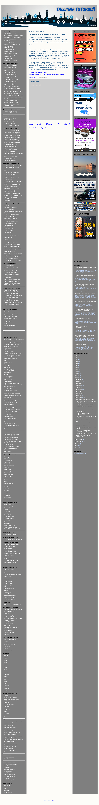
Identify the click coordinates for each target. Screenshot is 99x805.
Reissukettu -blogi (8, 583)
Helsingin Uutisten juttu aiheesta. (38, 72)
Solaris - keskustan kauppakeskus (12, 139)
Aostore (6, 657)
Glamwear (6, 674)
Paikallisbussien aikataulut (10, 564)
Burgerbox (6, 490)
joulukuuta (78, 379)
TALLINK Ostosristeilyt (9, 265)
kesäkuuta (78, 391)
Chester (6, 669)
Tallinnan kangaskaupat (9, 750)
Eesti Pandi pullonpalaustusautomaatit (13, 353)
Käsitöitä (6, 509)
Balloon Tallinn (7, 348)
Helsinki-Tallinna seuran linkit (10, 358)
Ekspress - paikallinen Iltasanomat (12, 320)
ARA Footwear (7, 658)
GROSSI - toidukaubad (9, 176)
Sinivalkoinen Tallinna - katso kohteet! (12, 395)
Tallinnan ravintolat (8, 444)
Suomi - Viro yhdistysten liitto (10, 400)
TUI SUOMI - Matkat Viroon (10, 77)
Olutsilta (6, 374)
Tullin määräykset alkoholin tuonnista (12, 528)
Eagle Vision (6, 706)
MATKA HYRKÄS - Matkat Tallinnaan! (12, 88)
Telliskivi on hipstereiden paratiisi (11, 125)
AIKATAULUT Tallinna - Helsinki (11, 102)
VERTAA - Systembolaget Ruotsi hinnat (13, 302)
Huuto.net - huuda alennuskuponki (12, 246)
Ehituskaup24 (7, 634)
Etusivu (49, 124)
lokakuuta (78, 383)
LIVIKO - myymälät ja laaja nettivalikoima (13, 35)
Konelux (6, 648)
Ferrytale (6, 590)
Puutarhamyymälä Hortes (10, 746)
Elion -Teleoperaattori (9, 730)
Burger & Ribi (7, 492)
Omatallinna (7, 523)
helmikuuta (79, 439)
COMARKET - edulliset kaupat (11, 186)
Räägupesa (6, 467)
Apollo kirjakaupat (8, 723)
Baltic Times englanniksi (9, 325)
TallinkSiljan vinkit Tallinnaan (10, 407)
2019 (76, 369)
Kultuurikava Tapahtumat (10, 118)
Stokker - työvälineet (8, 630)
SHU (5, 686)
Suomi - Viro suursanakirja (10, 399)
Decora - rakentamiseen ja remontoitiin (13, 618)
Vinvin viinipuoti (7, 56)
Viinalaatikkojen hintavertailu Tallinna (84, 404)
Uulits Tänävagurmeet (9, 465)
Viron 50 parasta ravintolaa (10, 443)
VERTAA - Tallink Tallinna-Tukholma (12, 304)
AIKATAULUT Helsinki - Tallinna (11, 100)
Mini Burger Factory (8, 474)
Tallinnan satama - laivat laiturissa (12, 249)
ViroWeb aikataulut (8, 225)
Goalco (5, 788)
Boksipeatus (7, 493)
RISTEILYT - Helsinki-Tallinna (10, 69)
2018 (76, 371)
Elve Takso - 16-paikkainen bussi (11, 544)
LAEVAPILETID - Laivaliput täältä (11, 104)
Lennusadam (7, 367)
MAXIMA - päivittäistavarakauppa (12, 167)
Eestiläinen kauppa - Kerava (10, 780)
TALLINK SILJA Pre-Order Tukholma (12, 291)
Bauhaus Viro (7, 613)
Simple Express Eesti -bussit (10, 550)
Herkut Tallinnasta (8, 771)
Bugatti (5, 667)
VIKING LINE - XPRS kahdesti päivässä (12, 70)
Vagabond (6, 688)
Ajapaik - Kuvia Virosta (9, 504)
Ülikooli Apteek (7, 716)
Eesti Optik (6, 708)
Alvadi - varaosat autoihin (10, 551)
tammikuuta (79, 441)
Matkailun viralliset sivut (9, 525)
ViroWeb (6, 427)
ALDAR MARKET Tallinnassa (10, 183)
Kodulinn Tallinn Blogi (9, 597)
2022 (76, 363)
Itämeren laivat (7, 593)
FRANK (5, 481)
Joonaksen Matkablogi (9, 588)
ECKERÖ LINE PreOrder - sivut (10, 277)
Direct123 (6, 641)
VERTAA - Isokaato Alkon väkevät (11, 300)
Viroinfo (6, 420)
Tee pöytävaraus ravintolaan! (10, 448)
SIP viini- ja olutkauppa (9, 49)
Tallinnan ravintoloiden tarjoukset (11, 446)
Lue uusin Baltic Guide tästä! (10, 112)
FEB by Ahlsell (7, 625)
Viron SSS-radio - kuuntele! (10, 423)
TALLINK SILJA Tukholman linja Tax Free (13, 295)
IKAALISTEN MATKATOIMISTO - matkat (13, 91)
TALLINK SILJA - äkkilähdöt (10, 67)
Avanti (5, 660)
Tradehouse (6, 715)
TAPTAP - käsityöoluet (9, 42)
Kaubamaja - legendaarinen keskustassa (13, 153)
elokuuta (78, 387)
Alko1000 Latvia (7, 785)
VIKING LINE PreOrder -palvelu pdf (11, 281)
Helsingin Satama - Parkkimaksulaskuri (13, 253)
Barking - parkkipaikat (9, 228)
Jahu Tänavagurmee (9, 478)
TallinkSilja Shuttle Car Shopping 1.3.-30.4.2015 (83, 436)
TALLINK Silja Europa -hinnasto (11, 272)
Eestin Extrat (7, 765)
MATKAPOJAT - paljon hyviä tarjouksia (13, 90)
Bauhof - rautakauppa (9, 615)
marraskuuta (79, 381)
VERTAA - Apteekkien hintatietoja (11, 299)
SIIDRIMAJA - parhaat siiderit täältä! (12, 44)
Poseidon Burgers (8, 471)
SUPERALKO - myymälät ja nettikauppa (13, 37)
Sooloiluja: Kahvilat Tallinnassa (11, 435)
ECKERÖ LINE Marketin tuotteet (11, 276)
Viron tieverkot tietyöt (9, 232)
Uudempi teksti (35, 124)
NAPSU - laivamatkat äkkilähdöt (11, 86)
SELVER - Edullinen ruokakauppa (11, 172)
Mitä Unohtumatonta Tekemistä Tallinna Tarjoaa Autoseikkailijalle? (84, 336)
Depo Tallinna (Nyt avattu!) (10, 611)
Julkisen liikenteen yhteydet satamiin (12, 260)
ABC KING (6, 655)
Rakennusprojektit (8, 388)
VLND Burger (7, 457)
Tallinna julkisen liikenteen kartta (11, 214)
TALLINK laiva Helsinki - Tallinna (11, 267)
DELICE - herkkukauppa (9, 174)
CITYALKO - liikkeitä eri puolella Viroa (12, 39)
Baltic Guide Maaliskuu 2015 (82, 425)
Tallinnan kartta (7, 511)
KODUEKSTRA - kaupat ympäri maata (12, 181)
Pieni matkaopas (8, 381)
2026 (76, 355)
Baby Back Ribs (7, 497)
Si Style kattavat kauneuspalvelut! (12, 393)
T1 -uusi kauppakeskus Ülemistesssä (12, 137)
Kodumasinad (7, 646)
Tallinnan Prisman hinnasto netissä (83, 318)
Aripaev (6, 323)
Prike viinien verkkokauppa (10, 55)
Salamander (7, 685)
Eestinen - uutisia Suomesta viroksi (12, 355)
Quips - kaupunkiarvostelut (10, 386)
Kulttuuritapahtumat (8, 364)
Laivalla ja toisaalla (8, 585)
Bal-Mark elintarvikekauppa (10, 764)
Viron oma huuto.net (8, 421)
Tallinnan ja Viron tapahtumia (10, 411)
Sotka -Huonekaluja (8, 748)
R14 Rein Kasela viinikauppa (10, 60)
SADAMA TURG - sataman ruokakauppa (13, 195)
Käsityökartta (7, 365)
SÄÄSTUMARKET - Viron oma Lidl (12, 188)
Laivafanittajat (7, 592)
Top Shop (6, 751)
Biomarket (6, 702)
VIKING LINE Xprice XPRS (9, 284)
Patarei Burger (7, 472)
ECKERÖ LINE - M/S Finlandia (10, 74)
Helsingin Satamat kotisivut (10, 218)
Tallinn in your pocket (9, 518)
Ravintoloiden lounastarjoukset (11, 439)
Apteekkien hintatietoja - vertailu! (11, 699)
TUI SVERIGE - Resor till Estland (11, 79)
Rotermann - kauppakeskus (10, 156)
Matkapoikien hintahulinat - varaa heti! (85, 419)
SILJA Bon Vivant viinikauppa (10, 290)
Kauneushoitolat (7, 362)
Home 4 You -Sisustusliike (10, 734)
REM (5, 683)
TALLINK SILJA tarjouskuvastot (11, 293)
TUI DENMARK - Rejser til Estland (11, 83)
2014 (76, 443)
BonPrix (6, 665)
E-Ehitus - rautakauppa (9, 620)
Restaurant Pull (7, 469)
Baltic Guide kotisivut (8, 349)
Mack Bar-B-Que (8, 476)
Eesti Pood (6, 778)
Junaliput (6, 239)
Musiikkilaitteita (7, 372)
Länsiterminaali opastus (9, 251)
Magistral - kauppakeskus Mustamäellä (13, 148)
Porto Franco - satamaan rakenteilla (12, 130)
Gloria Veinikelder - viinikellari (10, 53)
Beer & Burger (7, 495)
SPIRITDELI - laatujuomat (9, 46)
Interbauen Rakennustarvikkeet (11, 627)
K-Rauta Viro (7, 629)
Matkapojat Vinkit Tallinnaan (10, 371)
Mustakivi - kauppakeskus (10, 160)
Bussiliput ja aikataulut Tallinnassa (12, 553)
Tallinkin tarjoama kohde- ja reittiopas (12, 406)
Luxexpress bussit (8, 548)
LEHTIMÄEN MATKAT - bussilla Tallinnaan (13, 97)
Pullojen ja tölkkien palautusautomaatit (13, 385)
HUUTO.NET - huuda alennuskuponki (12, 98)
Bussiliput (6, 241)
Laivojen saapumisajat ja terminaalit (12, 255)
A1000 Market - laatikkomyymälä (11, 177)
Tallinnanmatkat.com (9, 516)
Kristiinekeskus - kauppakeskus (11, 144)
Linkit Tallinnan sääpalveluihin (11, 334)
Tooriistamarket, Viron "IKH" (10, 632)
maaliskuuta (79, 397)
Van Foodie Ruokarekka (9, 464)
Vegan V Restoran (8, 460)
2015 (76, 377)
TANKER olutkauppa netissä (10, 40)
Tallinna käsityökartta (9, 507)
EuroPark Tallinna (8, 206)
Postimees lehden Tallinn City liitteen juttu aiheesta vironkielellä (46, 74)
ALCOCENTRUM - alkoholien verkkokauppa (14, 33)
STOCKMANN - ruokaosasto (10, 197)
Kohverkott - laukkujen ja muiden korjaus (13, 739)
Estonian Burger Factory (9, 483)
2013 (76, 445)
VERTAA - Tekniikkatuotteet (10, 306)
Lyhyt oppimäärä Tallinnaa (10, 369)
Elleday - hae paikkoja (9, 356)
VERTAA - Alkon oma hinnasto (11, 297)
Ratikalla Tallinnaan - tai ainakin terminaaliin (85, 293)
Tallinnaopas (7, 520)
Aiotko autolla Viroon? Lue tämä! (11, 344)
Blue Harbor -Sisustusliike (10, 727)
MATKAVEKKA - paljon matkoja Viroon (12, 93)
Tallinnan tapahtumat (9, 514)
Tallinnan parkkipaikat (9, 216)
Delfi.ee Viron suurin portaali (10, 527)
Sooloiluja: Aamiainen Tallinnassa (11, 434)
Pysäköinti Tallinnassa (9, 555)
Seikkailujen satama (8, 586)
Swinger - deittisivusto (9, 404)
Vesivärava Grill (7, 458)
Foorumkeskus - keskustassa (10, 149)
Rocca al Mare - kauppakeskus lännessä (13, 134)
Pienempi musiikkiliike (9, 379)
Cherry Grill (6, 488)
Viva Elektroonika (8, 650)
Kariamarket (7, 200)
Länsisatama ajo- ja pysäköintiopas (12, 256)
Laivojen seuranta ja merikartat (11, 221)
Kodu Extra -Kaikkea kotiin (10, 737)
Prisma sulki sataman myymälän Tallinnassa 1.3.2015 (83, 431)
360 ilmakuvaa (7, 513)
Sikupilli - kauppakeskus (9, 151)
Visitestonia (6, 428)
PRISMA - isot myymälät (9, 170)
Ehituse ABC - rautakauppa (10, 622)
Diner (5, 485)
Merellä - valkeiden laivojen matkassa (12, 571)
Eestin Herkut (7, 767)
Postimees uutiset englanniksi (11, 313)
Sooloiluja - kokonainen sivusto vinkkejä (13, 574)
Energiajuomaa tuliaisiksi (80, 344)
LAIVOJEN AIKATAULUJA (10, 105)
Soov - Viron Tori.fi (8, 397)
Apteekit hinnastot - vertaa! (10, 697)
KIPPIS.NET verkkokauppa (10, 47)
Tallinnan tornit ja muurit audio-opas (12, 413)
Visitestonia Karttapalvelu (10, 506)
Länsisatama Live (8, 237)
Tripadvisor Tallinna (8, 416)
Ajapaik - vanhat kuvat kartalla (11, 346)
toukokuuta (79, 393)
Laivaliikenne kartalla (9, 234)
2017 (76, 373)
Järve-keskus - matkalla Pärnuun (11, 155)
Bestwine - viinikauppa (9, 51)
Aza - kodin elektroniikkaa (10, 639)
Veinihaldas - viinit (8, 58)
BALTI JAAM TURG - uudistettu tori (12, 193)
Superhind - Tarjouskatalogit (10, 402)
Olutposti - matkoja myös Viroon (11, 578)
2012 (76, 448)
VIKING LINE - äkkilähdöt (9, 72)
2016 (76, 375)
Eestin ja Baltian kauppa (9, 776)
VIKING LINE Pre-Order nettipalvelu (12, 279)
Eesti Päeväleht (7, 321)
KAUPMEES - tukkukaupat (10, 190)
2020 (76, 367)
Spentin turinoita (8, 581)
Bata (5, 664)
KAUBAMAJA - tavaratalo (10, 198)
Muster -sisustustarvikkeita (10, 743)
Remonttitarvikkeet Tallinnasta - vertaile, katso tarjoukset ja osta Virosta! (84, 310)
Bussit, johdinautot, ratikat (10, 562)
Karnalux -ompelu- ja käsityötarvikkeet (13, 736)
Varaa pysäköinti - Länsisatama (11, 258)
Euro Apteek (7, 709)
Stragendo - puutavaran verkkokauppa (13, 609)
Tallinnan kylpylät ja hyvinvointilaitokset (13, 539)
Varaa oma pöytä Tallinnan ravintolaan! (13, 441)
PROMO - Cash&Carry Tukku (10, 191)
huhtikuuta (79, 395)
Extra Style (6, 672)
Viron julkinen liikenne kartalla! (11, 207)
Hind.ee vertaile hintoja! (9, 644)
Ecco (5, 671)
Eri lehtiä (6, 328)
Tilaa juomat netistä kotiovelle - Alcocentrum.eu (82, 327)
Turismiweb (6, 579)
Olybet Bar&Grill (7, 451)
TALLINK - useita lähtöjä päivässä (11, 65)
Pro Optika (6, 713)
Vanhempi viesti (64, 124)
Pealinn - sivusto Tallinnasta (10, 316)
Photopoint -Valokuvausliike (10, 744)
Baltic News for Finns (9, 351)
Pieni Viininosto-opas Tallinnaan (11, 383)
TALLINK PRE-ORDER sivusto (10, 269)
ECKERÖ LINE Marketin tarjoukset (11, 274)
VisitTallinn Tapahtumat (9, 119)
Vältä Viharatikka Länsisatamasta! (12, 227)
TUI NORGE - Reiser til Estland (10, 81)
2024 (76, 359)
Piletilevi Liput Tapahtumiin (10, 123)
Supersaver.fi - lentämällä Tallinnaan (12, 244)
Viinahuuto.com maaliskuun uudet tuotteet (86, 433)
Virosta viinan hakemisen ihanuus (11, 425)
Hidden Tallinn (7, 360)
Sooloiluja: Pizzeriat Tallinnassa (11, 437)
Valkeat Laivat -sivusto (9, 569)
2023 (76, 361)
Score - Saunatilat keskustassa (11, 392)
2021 (76, 365)
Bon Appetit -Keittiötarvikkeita (11, 729)
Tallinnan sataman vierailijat (10, 213)
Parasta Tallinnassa (8, 378)
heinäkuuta (79, 389)
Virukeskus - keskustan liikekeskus (12, 135)
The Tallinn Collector (8, 414)
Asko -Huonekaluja (8, 725)
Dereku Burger (7, 486)
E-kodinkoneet (7, 643)
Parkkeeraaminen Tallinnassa (11, 560)
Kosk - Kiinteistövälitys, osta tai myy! (12, 758)
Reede (5, 681)
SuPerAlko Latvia (8, 792)
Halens (5, 676)
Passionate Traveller (8, 572)
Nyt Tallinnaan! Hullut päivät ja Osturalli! (85, 399)
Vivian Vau (6, 690)
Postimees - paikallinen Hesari (11, 314)
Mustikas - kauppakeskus (10, 146)
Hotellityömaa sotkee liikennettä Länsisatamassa (83, 414)
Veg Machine (7, 462)
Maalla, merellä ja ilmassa (10, 595)
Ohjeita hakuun (7, 790)
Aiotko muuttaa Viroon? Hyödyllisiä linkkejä (14, 339)
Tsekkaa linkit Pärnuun (9, 757)
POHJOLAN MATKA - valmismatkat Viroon (13, 95)
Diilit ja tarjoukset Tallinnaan (10, 534)
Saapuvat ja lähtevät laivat (10, 220)
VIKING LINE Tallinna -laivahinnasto (12, 283)
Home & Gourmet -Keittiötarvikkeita (12, 732)
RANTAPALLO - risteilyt (9, 84)
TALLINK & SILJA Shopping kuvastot (12, 270)
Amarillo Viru (7, 499)
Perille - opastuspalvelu (9, 546)
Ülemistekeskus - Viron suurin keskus (12, 132)
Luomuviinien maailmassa (10, 599)
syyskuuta (78, 385)
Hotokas (6, 479)
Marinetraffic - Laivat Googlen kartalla (12, 248)
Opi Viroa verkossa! (8, 376)
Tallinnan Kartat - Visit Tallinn (10, 341)
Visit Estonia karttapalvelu (10, 209)
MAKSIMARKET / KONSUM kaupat (12, 184)
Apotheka (6, 695)
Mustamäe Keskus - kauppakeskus (12, 141)
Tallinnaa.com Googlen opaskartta (12, 409)
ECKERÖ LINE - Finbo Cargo (10, 76)
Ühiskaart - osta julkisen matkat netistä (13, 211)
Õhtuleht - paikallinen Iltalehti (10, 318)
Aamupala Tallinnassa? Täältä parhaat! (13, 342)
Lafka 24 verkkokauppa (9, 769)
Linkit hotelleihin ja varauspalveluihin (12, 604)
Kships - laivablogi (8, 576)
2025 (76, 357)
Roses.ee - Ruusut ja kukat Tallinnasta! (13, 722)
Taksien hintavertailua (9, 557)
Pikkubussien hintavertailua (10, 558)
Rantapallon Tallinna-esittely (10, 390)
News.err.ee (6, 311)
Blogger (53, 800)
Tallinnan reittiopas (8, 230)
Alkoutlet (6, 787)
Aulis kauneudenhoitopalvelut (11, 701)
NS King (5, 679)
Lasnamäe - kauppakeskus (10, 158)
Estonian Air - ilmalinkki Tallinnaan (12, 242)
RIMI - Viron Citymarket (9, 169)
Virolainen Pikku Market (9, 774)
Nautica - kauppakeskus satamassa (12, 142)
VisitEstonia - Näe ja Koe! (9, 121)
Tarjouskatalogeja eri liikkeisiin (11, 111)
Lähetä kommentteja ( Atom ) (40, 128)
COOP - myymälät (8, 179)
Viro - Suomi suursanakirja (10, 418)
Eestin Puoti (6, 772)
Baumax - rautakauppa (9, 616)
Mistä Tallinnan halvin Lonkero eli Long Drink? (85, 301)
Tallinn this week (8, 521)
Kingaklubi (6, 678)
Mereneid (6, 711)
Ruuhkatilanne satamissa (10, 223)
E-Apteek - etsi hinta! (9, 704)
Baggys (5, 662)
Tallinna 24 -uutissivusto (9, 327)
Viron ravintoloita (8, 450)
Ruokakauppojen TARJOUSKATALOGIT (13, 165)
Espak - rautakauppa (8, 623)
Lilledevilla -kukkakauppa (9, 741)
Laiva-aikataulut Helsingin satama (12, 235)
